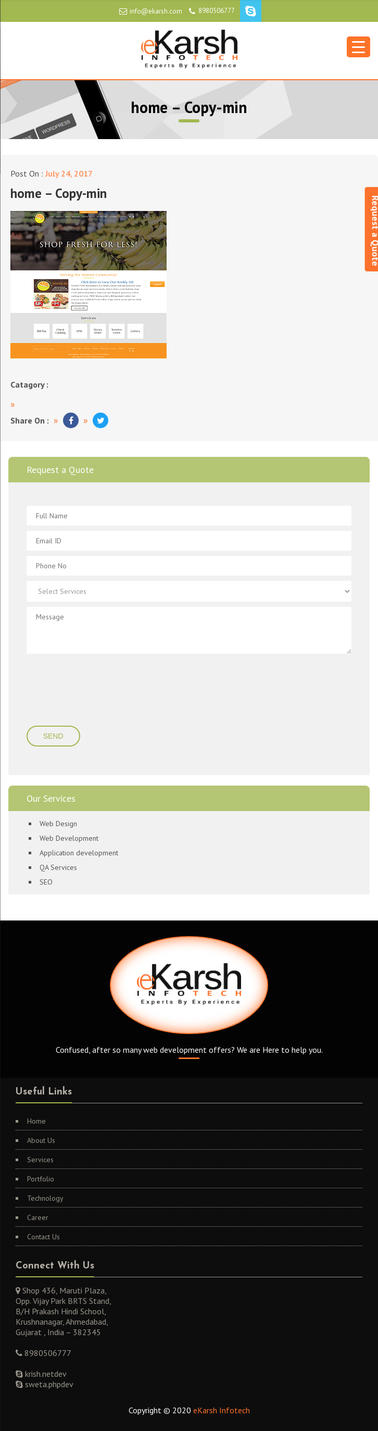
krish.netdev (45, 1373)
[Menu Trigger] (358, 46)
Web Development (69, 838)
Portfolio (40, 1179)
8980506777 (216, 10)
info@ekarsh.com (156, 11)
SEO (46, 882)
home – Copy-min (58, 193)
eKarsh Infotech (221, 1410)
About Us (41, 1140)
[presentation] (90, 691)
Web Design (58, 823)
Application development (79, 852)
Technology (45, 1198)
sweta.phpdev (48, 1384)
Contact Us (43, 1236)
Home (36, 1121)
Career (37, 1217)
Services (40, 1159)
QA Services (58, 867)
